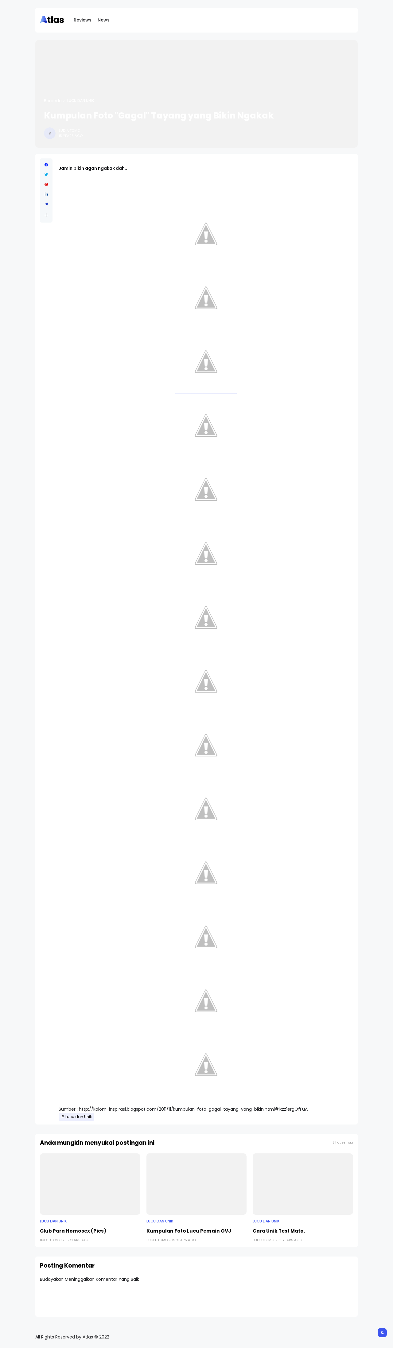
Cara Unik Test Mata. (279, 1231)
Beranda (53, 101)
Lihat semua (343, 1142)
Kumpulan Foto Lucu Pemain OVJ (188, 1231)
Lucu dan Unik (80, 100)
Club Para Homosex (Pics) (73, 1231)
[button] (46, 215)
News (104, 20)
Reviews (82, 20)
